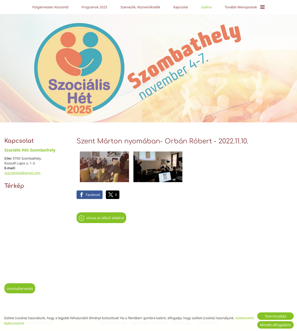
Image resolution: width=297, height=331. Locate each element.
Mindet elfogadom (275, 324)
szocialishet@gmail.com (22, 170)
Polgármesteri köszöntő (50, 7)
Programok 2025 (94, 7)
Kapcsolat (180, 7)
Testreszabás (275, 316)
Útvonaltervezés (20, 286)
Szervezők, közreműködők (140, 7)
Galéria (206, 7)
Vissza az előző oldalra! (105, 215)
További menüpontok (245, 7)
